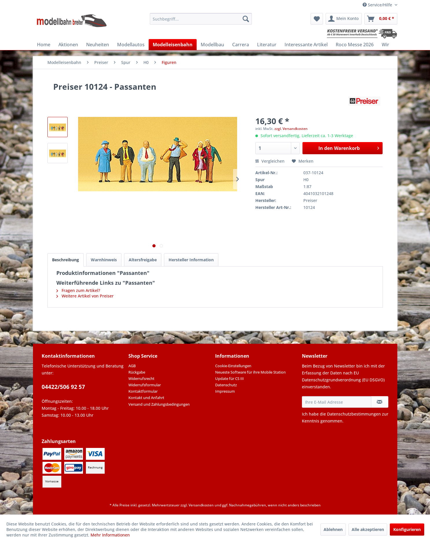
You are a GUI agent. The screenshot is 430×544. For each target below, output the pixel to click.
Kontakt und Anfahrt (146, 397)
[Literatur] (266, 44)
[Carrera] (240, 44)
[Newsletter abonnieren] (379, 402)
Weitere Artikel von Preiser (85, 296)
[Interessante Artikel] (306, 44)
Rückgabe (136, 372)
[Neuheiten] (97, 44)
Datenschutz (226, 384)
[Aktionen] (68, 44)
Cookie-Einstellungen (233, 365)
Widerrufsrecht (141, 378)
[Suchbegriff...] (201, 19)
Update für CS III (229, 378)
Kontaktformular (143, 391)
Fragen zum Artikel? (78, 290)
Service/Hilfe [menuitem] (378, 5)
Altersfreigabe (143, 259)
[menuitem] (201, 19)
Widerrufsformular (144, 384)
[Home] (43, 44)
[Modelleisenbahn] (173, 44)
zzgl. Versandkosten (291, 128)
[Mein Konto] (344, 19)
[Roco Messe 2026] (355, 44)
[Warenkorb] (380, 19)
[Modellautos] (131, 44)
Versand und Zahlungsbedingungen (159, 404)
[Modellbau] (212, 44)
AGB (132, 365)
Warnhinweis (104, 259)
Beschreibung (65, 259)
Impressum (225, 391)
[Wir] (385, 44)
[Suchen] (246, 19)
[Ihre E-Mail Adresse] (336, 402)
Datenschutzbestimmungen (354, 414)
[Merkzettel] (317, 19)
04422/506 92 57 (63, 387)
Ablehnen (333, 529)
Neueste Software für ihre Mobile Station (250, 372)
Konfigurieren (407, 529)
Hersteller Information (191, 259)
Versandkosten (201, 505)
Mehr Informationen (110, 535)
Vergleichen (270, 161)
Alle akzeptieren (368, 529)
